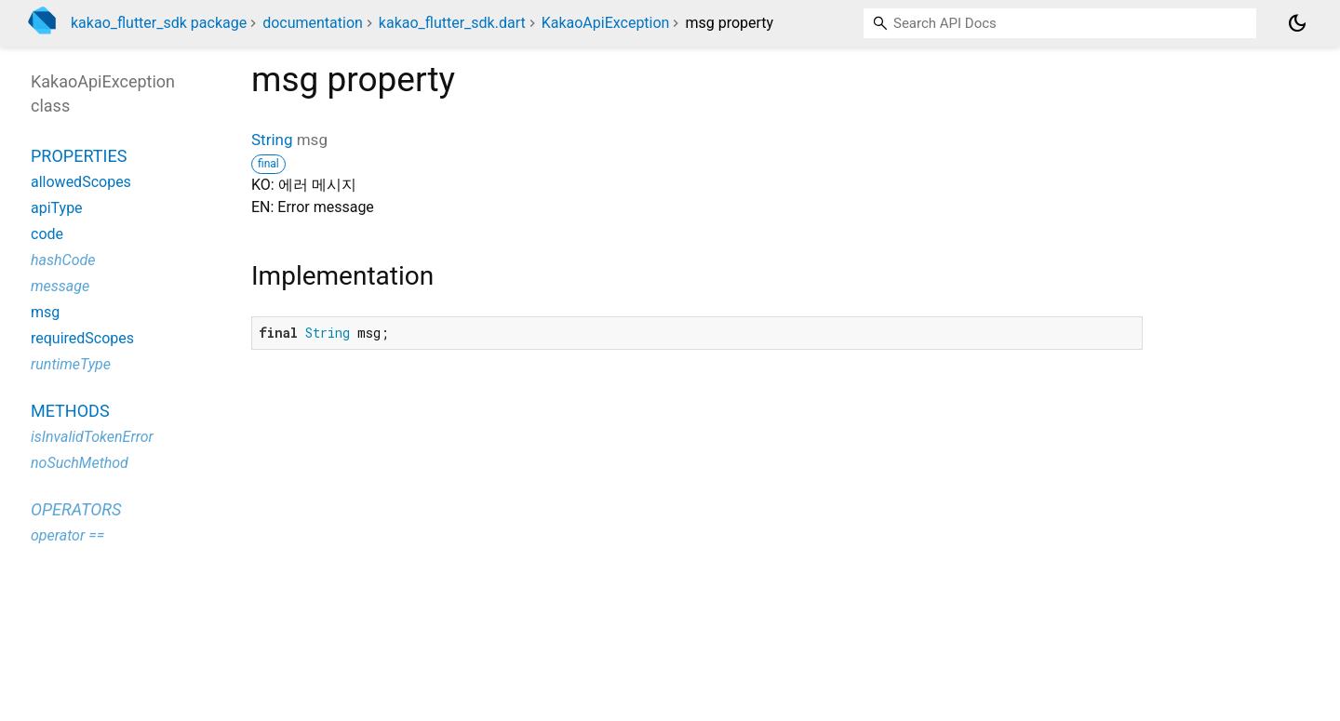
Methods (70, 411)
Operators (76, 509)
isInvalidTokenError (92, 437)
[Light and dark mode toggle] (1297, 23)
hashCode (63, 260)
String (271, 139)
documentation (312, 23)
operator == (67, 535)
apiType (57, 208)
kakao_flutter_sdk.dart (452, 23)
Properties (79, 156)
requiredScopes (82, 338)
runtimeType (71, 364)
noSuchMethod (79, 463)
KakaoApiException (606, 23)
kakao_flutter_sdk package (159, 23)
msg (45, 312)
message (60, 286)
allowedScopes (81, 182)
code (47, 234)
